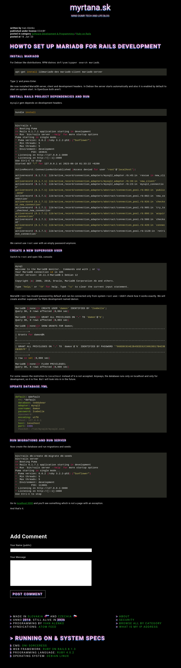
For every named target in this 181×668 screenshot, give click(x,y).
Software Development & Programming (53, 34)
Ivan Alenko (53, 623)
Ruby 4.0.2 (65, 652)
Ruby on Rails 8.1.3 (59, 649)
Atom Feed (48, 626)
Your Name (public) (20, 545)
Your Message (18, 557)
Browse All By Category (140, 623)
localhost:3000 (25, 503)
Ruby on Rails (83, 34)
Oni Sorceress (34, 645)
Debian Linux (58, 656)
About (124, 616)
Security (127, 619)
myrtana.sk (90, 7)
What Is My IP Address (138, 626)
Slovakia (35, 616)
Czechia (65, 616)
